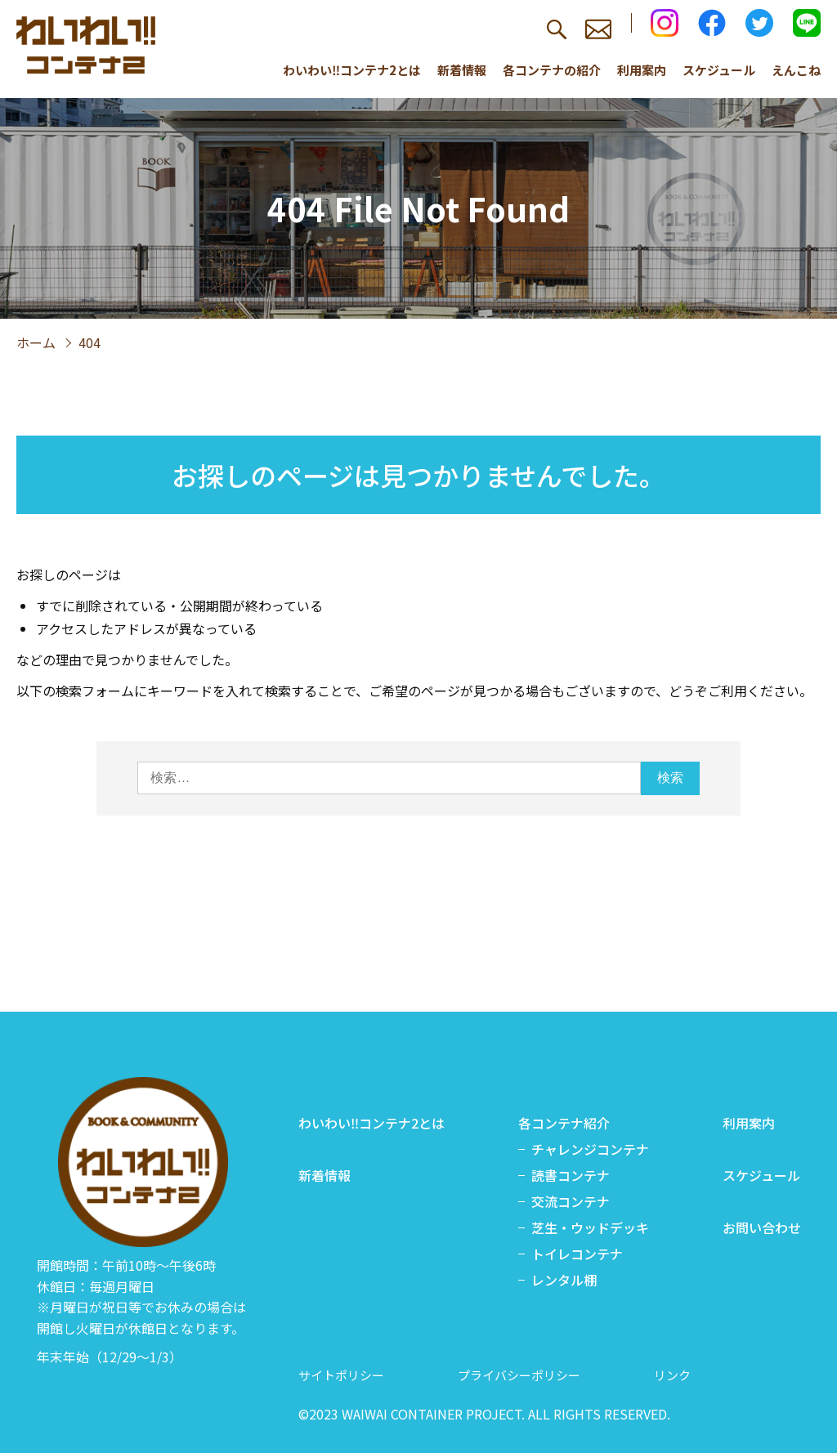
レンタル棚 (564, 1280)
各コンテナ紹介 (564, 1123)
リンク (672, 1375)
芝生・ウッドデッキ (590, 1227)
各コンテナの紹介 (552, 70)
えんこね (796, 70)
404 (89, 342)
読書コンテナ (570, 1175)
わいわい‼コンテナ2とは (352, 70)
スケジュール (719, 70)
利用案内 (641, 70)
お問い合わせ (762, 1227)
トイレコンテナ (577, 1253)
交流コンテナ (570, 1201)
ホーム (36, 342)
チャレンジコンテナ (590, 1149)
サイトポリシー (341, 1375)
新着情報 (461, 70)
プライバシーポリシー (519, 1375)
